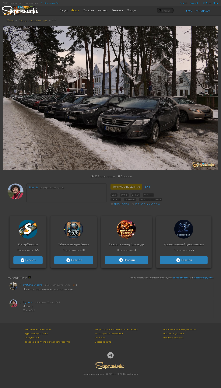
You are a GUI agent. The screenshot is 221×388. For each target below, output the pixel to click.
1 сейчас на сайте (50, 3)
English (183, 3)
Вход (189, 10)
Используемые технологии (109, 333)
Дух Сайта (100, 337)
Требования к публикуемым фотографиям (47, 342)
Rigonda (33, 187)
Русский (194, 3)
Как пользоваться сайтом (38, 329)
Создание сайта (103, 342)
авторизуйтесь (180, 277)
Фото (10, 20)
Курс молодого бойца (36, 333)
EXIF (148, 186)
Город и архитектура (33, 20)
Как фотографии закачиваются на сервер (116, 329)
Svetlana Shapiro (33, 284)
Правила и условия (173, 333)
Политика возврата (173, 337)
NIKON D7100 (121, 204)
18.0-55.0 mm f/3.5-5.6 (147, 204)
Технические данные (126, 186)
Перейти (28, 260)
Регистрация (202, 10)
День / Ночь (209, 3)
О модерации (32, 337)
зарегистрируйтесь (203, 277)
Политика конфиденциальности (179, 329)
